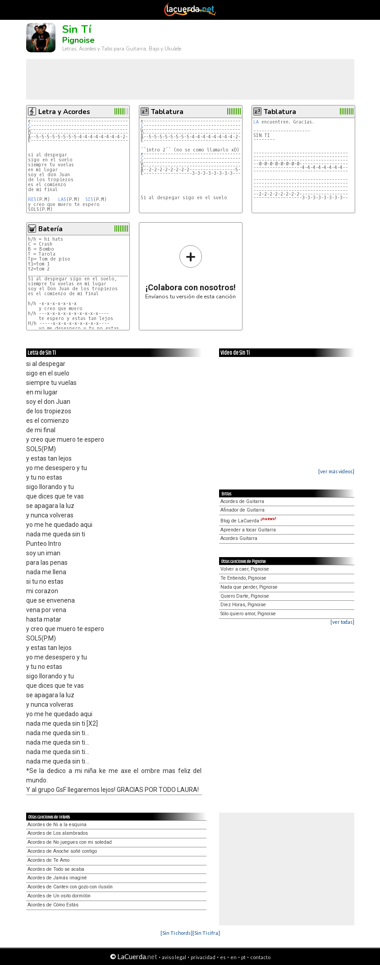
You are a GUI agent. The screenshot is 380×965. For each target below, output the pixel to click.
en (233, 957)
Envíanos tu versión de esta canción (190, 272)
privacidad (203, 957)
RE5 (32, 199)
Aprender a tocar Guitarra (248, 530)
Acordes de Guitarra (242, 501)
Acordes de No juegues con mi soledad (69, 842)
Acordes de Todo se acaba (55, 869)
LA (256, 122)
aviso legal (174, 957)
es (223, 957)
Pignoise (78, 40)
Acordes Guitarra (238, 538)
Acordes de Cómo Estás (52, 905)
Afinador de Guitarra (242, 510)
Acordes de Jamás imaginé (57, 878)
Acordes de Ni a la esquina (57, 825)
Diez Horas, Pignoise (243, 605)
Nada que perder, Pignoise (249, 587)
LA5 (62, 199)
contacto (260, 957)
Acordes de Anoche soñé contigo (62, 851)
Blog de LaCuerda (248, 521)
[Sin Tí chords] (176, 933)
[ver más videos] (336, 471)
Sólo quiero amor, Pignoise (248, 614)
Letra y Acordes (64, 111)
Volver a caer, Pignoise (244, 569)
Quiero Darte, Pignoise (244, 596)
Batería (50, 228)
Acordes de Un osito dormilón (59, 896)
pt (243, 957)
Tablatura (167, 111)
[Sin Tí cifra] (206, 933)
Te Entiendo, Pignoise (243, 578)
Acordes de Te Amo (48, 860)
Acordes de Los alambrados (57, 833)
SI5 (89, 199)
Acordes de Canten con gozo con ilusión (70, 887)
